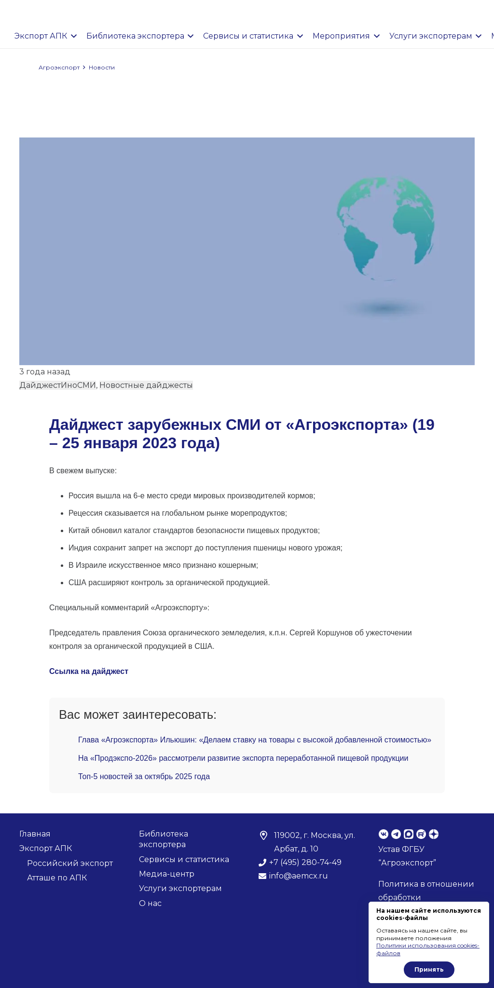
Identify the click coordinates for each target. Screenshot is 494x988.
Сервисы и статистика (184, 859)
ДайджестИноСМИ (57, 385)
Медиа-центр (166, 873)
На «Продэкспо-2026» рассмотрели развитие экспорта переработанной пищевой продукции (243, 758)
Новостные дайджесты (146, 385)
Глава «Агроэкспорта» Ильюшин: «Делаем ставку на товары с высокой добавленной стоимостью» (254, 740)
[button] (72, 36)
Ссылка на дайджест (88, 671)
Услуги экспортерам (180, 888)
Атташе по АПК (57, 877)
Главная (35, 833)
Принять (429, 969)
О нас (150, 903)
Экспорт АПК (45, 848)
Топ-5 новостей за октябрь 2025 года (144, 776)
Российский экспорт (70, 863)
